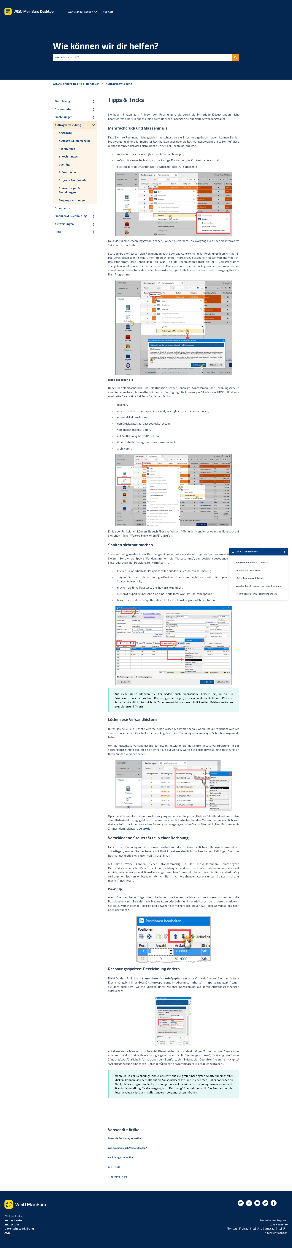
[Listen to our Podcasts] (265, 1203)
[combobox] (142, 57)
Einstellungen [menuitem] (63, 117)
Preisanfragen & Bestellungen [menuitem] (69, 190)
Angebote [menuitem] (65, 133)
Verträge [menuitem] (64, 164)
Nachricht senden (276, 1233)
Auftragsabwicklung (119, 84)
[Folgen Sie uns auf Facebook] (274, 1203)
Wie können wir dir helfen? (105, 46)
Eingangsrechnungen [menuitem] (72, 200)
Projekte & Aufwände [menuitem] (72, 180)
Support (108, 12)
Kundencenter (13, 1220)
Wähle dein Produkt (80, 12)
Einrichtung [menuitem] (62, 101)
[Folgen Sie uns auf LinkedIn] (241, 1203)
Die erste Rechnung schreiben (125, 1138)
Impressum (11, 1224)
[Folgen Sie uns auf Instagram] (249, 1203)
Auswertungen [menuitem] (64, 224)
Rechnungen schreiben (121, 1157)
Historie (145, 828)
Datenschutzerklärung (19, 1228)
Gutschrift (114, 1167)
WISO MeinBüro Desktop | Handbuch (76, 84)
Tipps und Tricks (117, 1176)
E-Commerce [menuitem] (67, 172)
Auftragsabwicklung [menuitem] (68, 125)
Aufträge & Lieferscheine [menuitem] (75, 141)
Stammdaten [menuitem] (63, 109)
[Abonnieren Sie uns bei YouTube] (257, 1203)
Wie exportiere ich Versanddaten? (127, 1148)
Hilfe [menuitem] (58, 232)
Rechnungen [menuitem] (67, 148)
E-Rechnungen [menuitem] (68, 156)
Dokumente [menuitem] (62, 208)
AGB (7, 1233)
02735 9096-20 (278, 1224)
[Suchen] (235, 57)
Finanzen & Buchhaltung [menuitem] (71, 216)
